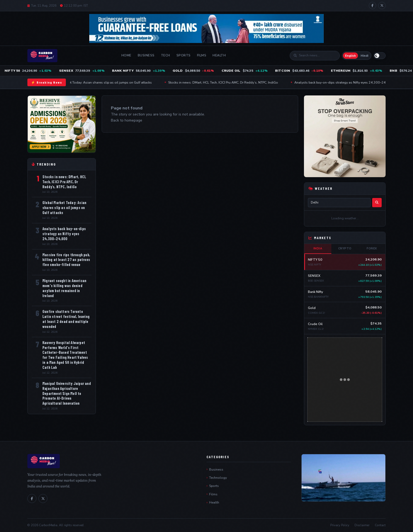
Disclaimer (362, 525)
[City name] (339, 202)
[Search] (317, 55)
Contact (380, 525)
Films (201, 55)
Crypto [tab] (345, 248)
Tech (165, 55)
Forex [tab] (372, 248)
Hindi (364, 56)
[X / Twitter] (382, 5)
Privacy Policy (339, 525)
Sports (183, 55)
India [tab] (317, 248)
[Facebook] (372, 5)
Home (126, 55)
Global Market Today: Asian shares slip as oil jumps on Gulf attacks (107, 82)
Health (219, 55)
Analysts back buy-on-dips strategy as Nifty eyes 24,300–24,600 (349, 82)
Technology (218, 477)
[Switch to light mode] (379, 55)
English (350, 56)
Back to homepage (126, 120)
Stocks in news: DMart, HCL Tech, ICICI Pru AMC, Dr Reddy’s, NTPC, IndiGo (229, 82)
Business (146, 55)
